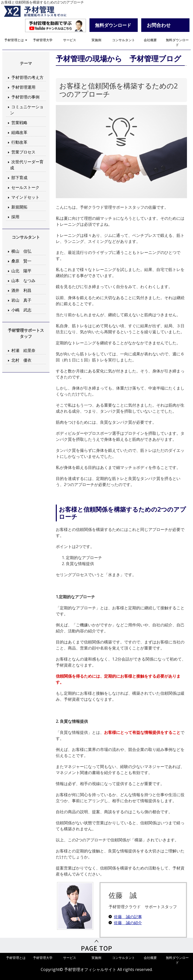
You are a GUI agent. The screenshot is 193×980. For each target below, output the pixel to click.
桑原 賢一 (21, 261)
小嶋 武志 (21, 310)
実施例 (96, 40)
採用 (15, 217)
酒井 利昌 (21, 290)
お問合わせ (159, 25)
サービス (69, 40)
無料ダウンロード (177, 42)
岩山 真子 (21, 300)
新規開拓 (19, 207)
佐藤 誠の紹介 (128, 922)
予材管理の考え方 (27, 77)
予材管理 (41, 11)
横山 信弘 (21, 251)
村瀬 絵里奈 (23, 350)
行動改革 (19, 142)
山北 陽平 (21, 271)
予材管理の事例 (25, 97)
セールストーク (25, 187)
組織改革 (19, 132)
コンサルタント (123, 40)
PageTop (96, 945)
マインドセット (25, 197)
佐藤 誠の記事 (128, 916)
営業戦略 (19, 122)
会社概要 (150, 40)
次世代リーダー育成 (26, 165)
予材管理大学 (43, 40)
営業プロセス (23, 152)
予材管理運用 (23, 87)
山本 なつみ (23, 280)
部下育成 (19, 177)
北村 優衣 (21, 360)
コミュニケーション (26, 110)
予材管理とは (15, 40)
